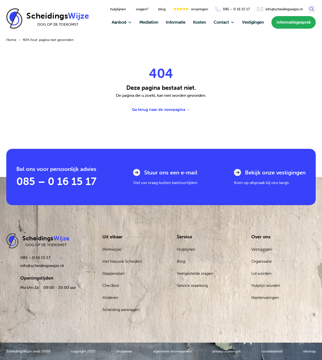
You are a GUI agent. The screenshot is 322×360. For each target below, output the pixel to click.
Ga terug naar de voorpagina (161, 109)
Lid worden (261, 273)
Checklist (110, 285)
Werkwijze (111, 249)
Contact (224, 22)
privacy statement (226, 351)
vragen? (142, 9)
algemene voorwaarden (172, 351)
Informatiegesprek (293, 22)
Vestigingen (253, 22)
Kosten (199, 22)
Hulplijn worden (265, 285)
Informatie (175, 22)
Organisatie (261, 261)
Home (11, 39)
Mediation (148, 22)
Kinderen (110, 297)
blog (162, 9)
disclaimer (124, 351)
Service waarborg (192, 285)
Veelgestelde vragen (195, 273)
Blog (181, 261)
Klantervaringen (265, 297)
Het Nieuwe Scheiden (122, 261)
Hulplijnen (186, 249)
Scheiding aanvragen (120, 309)
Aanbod (122, 22)
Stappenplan (113, 273)
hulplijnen (118, 9)
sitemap (309, 351)
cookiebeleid (272, 351)
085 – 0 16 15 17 (56, 181)
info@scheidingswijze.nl (42, 265)
